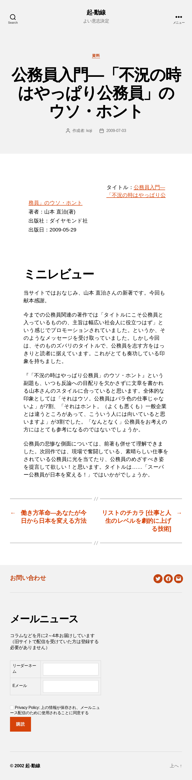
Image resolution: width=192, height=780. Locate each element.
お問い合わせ (28, 577)
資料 (96, 55)
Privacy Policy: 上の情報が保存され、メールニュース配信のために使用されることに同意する (55, 710)
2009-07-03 (116, 130)
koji (89, 130)
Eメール (19, 685)
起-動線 (96, 12)
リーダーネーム (24, 668)
